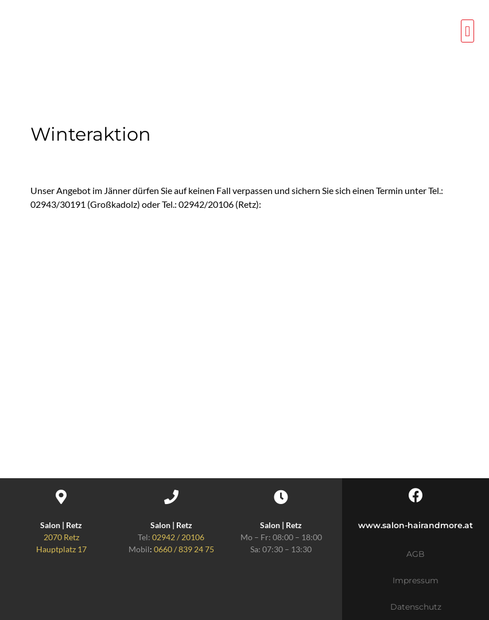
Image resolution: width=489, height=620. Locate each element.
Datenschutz (415, 607)
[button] (468, 31)
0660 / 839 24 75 (184, 549)
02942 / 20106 (178, 537)
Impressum (415, 580)
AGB (415, 554)
